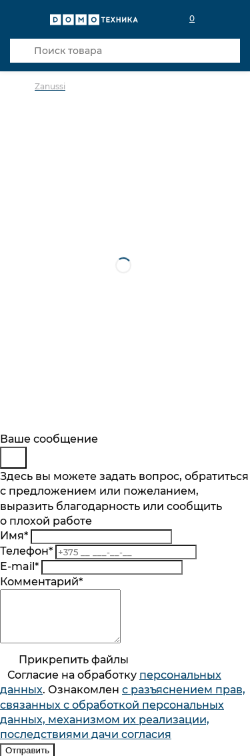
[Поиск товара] (125, 51)
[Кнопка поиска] (22, 51)
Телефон (26, 551)
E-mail (19, 566)
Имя (14, 535)
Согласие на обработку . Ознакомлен (122, 715)
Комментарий (41, 581)
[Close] (13, 458)
